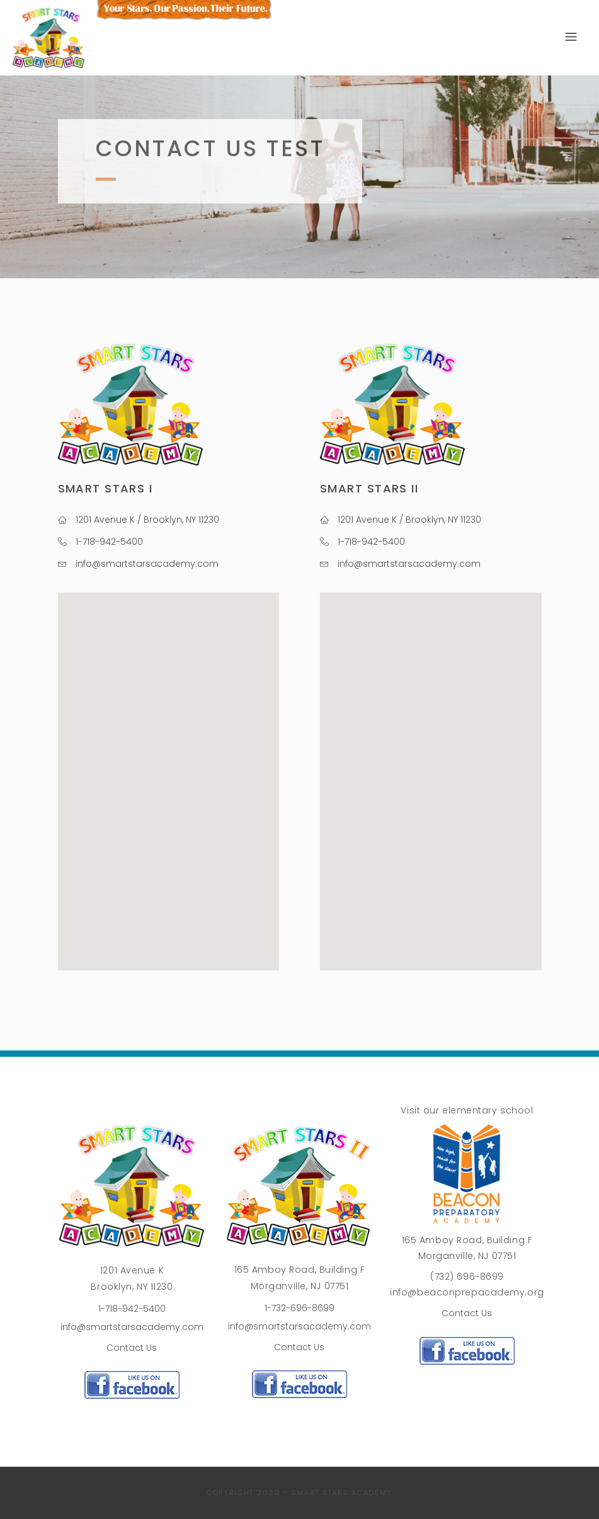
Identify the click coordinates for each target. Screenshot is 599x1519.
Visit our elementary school (467, 1110)
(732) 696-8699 (467, 1276)
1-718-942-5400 (132, 1308)
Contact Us (131, 1347)
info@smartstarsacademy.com (131, 1327)
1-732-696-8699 (299, 1308)
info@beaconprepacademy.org (467, 1292)
